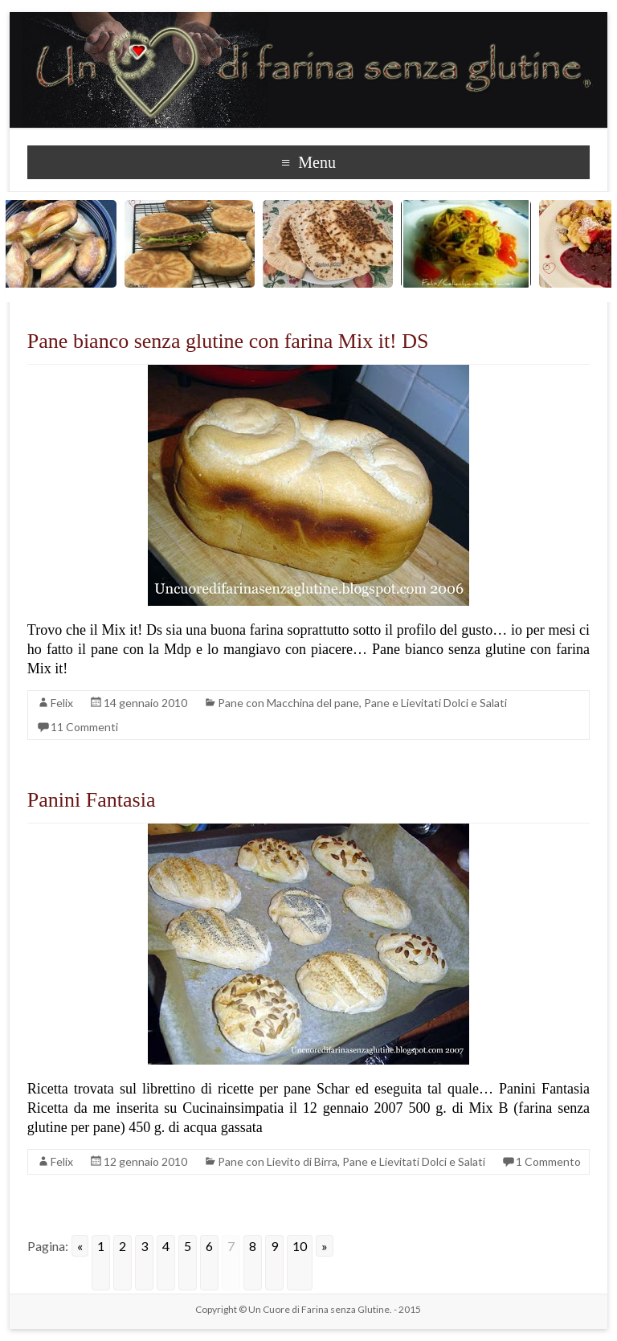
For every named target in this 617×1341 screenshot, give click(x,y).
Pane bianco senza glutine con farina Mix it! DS (228, 341)
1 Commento (548, 1161)
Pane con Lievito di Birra (277, 1161)
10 (299, 1245)
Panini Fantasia (91, 800)
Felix (62, 702)
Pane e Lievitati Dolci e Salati (435, 702)
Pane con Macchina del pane (288, 702)
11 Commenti (84, 727)
